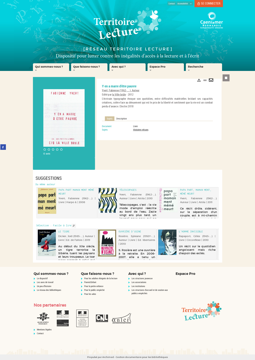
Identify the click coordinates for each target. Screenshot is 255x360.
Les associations (139, 282)
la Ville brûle (119, 94)
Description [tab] (121, 118)
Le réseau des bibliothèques (49, 290)
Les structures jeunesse (142, 278)
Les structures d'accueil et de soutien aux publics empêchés (150, 291)
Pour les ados (90, 293)
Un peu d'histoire (44, 286)
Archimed (108, 357)
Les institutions (138, 286)
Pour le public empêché (94, 290)
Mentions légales (44, 329)
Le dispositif (42, 278)
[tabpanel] (157, 128)
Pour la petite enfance (93, 286)
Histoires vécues (140, 129)
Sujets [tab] (110, 118)
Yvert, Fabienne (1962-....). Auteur (121, 90)
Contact (40, 333)
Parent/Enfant (90, 282)
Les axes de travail (45, 282)
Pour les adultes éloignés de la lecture (100, 278)
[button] (51, 67)
